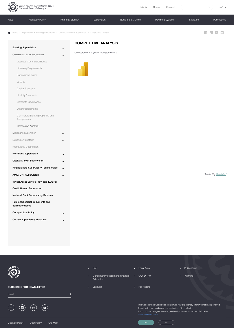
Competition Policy (24, 212)
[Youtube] (45, 307)
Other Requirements (27, 108)
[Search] (195, 7)
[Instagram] (33, 307)
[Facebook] (205, 32)
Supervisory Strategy (23, 139)
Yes (146, 322)
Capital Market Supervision (28, 160)
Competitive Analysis (99, 32)
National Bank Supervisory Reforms (33, 195)
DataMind (221, 174)
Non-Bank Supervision (25, 153)
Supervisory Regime (27, 74)
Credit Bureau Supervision (27, 188)
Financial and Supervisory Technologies (35, 167)
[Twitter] (216, 32)
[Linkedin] (211, 32)
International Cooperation (25, 146)
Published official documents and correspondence (31, 203)
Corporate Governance (29, 101)
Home (13, 32)
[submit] (209, 7)
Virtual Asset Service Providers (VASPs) (35, 181)
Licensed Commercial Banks (32, 61)
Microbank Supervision (24, 132)
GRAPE (21, 81)
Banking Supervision (45, 32)
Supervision (27, 32)
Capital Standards (26, 88)
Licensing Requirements (29, 68)
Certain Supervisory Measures (30, 219)
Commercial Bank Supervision (72, 32)
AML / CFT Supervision (26, 174)
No (166, 322)
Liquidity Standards (27, 95)
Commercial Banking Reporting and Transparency (35, 117)
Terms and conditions (148, 314)
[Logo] (30, 7)
